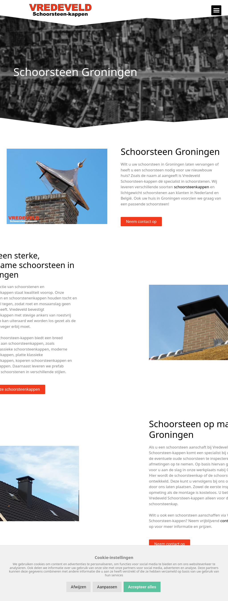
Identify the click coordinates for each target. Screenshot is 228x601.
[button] (216, 10)
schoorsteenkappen (191, 186)
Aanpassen (107, 587)
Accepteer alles (142, 587)
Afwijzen (78, 587)
